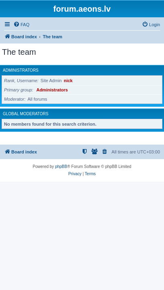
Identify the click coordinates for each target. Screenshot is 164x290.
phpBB (61, 166)
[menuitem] (21, 24)
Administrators (21, 70)
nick (68, 80)
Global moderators (25, 114)
